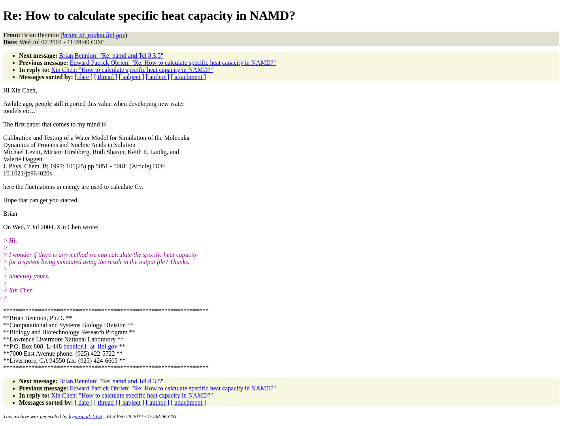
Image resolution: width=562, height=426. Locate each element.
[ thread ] (105, 77)
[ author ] (158, 77)
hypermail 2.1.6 (85, 416)
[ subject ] (131, 77)
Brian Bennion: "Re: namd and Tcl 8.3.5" (111, 55)
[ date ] (83, 77)
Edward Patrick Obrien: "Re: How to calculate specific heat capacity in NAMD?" (173, 62)
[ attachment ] (188, 77)
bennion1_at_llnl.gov (90, 346)
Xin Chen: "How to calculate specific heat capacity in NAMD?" (132, 69)
